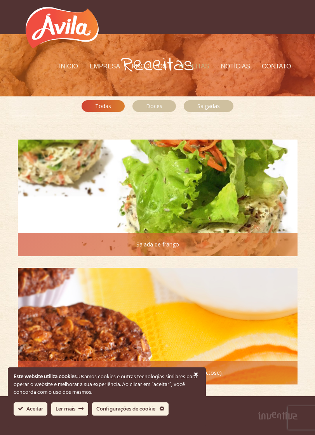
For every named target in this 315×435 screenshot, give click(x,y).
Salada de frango (157, 244)
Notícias (235, 66)
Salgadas (208, 106)
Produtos (149, 66)
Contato (276, 66)
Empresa (105, 66)
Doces (154, 106)
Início (68, 66)
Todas (103, 106)
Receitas (194, 66)
